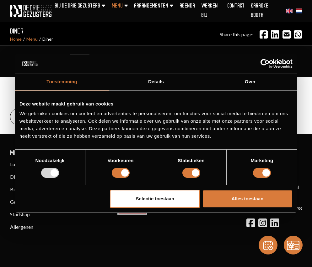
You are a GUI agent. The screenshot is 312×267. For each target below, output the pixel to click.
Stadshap (20, 214)
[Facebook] (264, 34)
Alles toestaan (248, 198)
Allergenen (21, 227)
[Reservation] (268, 245)
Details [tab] (156, 81)
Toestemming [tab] (61, 81)
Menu (32, 39)
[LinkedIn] (275, 34)
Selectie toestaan (155, 198)
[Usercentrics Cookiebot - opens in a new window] (265, 63)
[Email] (286, 34)
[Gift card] (293, 245)
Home (16, 39)
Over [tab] (250, 81)
